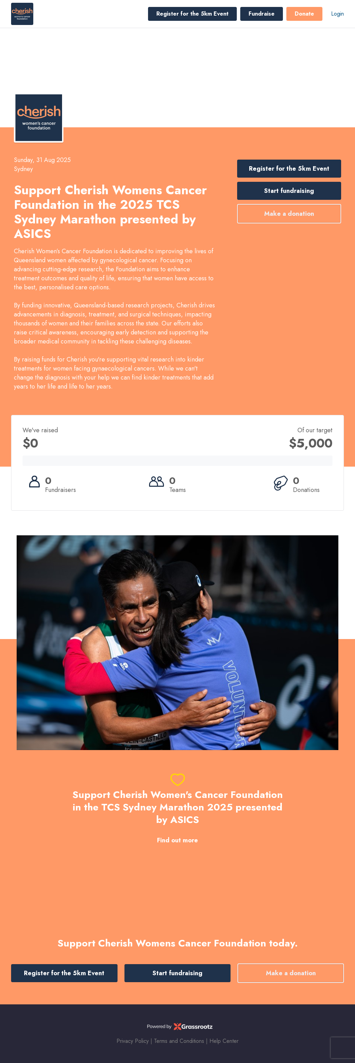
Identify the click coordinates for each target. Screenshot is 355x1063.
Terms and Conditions (179, 1041)
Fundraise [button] (262, 14)
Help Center (224, 1041)
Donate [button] (304, 14)
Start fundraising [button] (289, 190)
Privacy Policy (132, 1041)
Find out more (177, 840)
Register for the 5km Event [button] (192, 14)
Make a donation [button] (289, 213)
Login (337, 14)
